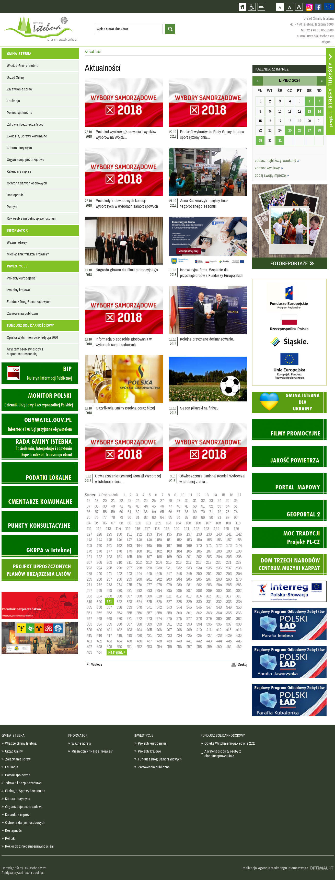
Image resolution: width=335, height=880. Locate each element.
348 (219, 607)
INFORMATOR (17, 230)
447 (89, 646)
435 (129, 641)
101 (148, 523)
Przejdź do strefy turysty (330, 91)
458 (199, 646)
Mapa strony (261, 7)
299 (209, 590)
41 (121, 506)
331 (209, 601)
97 (113, 523)
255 (89, 579)
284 (219, 585)
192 (99, 556)
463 (89, 652)
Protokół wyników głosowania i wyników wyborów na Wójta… (126, 134)
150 (159, 540)
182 (159, 551)
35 (227, 500)
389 (149, 624)
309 (149, 596)
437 (149, 641)
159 (89, 545)
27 (162, 500)
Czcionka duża (299, 7)
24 (137, 500)
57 (96, 511)
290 (119, 590)
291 (129, 590)
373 (149, 618)
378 (199, 618)
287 (89, 590)
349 (229, 607)
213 (149, 562)
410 (199, 629)
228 (139, 568)
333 (229, 601)
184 (179, 551)
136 (179, 534)
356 (139, 613)
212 (139, 562)
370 (119, 618)
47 (170, 506)
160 (99, 545)
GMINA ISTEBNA (19, 53)
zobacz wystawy (269, 168)
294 (159, 590)
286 (238, 585)
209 (109, 562)
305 (109, 596)
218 (198, 562)
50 (195, 506)
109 (228, 523)
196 (139, 556)
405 (149, 629)
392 (179, 624)
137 (189, 534)
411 (208, 629)
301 (229, 590)
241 (109, 573)
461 (229, 646)
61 (129, 511)
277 (149, 585)
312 (178, 596)
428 (219, 635)
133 (149, 534)
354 (119, 613)
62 (137, 511)
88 (195, 517)
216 (178, 562)
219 (208, 562)
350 (238, 607)
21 (113, 500)
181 (149, 551)
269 (229, 579)
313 (188, 596)
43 (137, 506)
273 (109, 585)
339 (129, 607)
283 (209, 585)
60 (121, 511)
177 (109, 551)
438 (159, 641)
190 (238, 551)
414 (238, 629)
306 (119, 596)
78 (113, 517)
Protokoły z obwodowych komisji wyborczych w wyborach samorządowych (127, 203)
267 (209, 579)
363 (209, 613)
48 (178, 506)
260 (139, 579)
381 (229, 618)
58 (105, 511)
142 (238, 534)
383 (89, 624)
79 (121, 517)
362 (199, 613)
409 (189, 629)
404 (139, 629)
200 (179, 556)
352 (99, 613)
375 (169, 618)
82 (145, 517)
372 (139, 618)
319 (89, 601)
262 (159, 579)
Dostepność (15, 195)
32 (203, 500)
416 (99, 635)
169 (189, 545)
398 (238, 624)
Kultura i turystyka (19, 148)
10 (182, 495)
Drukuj (242, 664)
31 (195, 500)
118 (156, 528)
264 (179, 579)
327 (169, 601)
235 (209, 568)
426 (199, 635)
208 (99, 562)
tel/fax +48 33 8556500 (317, 30)
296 (179, 590)
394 (199, 624)
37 (88, 506)
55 (235, 506)
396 (219, 624)
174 (238, 545)
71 (211, 511)
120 (176, 528)
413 (228, 629)
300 (219, 590)
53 (219, 506)
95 (96, 523)
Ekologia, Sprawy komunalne (27, 136)
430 (238, 635)
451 (129, 646)
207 (89, 562)
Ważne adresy (17, 242)
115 (127, 528)
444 (219, 641)
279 (169, 585)
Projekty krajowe (18, 290)
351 (89, 613)
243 (129, 573)
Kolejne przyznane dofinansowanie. (207, 339)
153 (189, 540)
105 (188, 523)
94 (88, 523)
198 (159, 556)
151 (169, 540)
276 (139, 585)
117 (147, 528)
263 (169, 579)
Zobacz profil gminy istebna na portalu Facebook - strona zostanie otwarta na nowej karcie (318, 7)
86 (178, 517)
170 (199, 545)
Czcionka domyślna (280, 7)
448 (99, 646)
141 (229, 534)
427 (209, 635)
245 (149, 573)
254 (238, 573)
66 (170, 511)
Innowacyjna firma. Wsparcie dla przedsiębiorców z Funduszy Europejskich (211, 272)
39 (105, 506)
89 (203, 517)
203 (209, 556)
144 (99, 540)
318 (238, 596)
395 (209, 624)
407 (169, 629)
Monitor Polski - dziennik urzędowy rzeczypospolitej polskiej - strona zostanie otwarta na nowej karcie (40, 400)
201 (189, 556)
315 (208, 596)
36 (235, 500)
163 (129, 545)
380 (219, 618)
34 (219, 500)
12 (198, 495)
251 (209, 573)
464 (99, 652)
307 (129, 596)
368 (99, 618)
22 (121, 500)
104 (178, 523)
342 (159, 607)
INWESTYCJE (17, 266)
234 (199, 568)
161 (109, 545)
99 (129, 523)
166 (159, 545)
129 (109, 534)
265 (189, 579)
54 (227, 506)
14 (215, 495)
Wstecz (96, 664)
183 (169, 551)
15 (223, 495)
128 (99, 534)
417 (109, 635)
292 (139, 590)
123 (206, 528)
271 (89, 585)
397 (229, 624)
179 (129, 551)
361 (189, 613)
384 (99, 624)
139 (209, 534)
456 (179, 646)
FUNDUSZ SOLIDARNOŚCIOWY (30, 325)
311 (168, 596)
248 (179, 573)
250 (199, 573)
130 (119, 534)
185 (189, 551)
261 (149, 579)
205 (229, 556)
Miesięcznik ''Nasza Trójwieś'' (28, 254)
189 (229, 551)
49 (186, 506)
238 (238, 568)
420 (139, 635)
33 (211, 500)
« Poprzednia (109, 495)
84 (162, 517)
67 (178, 511)
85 (170, 517)
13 (207, 495)
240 (99, 573)
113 (108, 528)
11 (190, 495)
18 (88, 500)
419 (129, 635)
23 (129, 500)
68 (186, 511)
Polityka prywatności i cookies (23, 872)
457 (189, 646)
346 (199, 607)
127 (89, 534)
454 (159, 646)
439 (169, 641)
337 (109, 607)
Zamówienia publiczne (23, 313)
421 (149, 635)
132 (139, 534)
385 (109, 624)
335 (89, 607)
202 (199, 556)
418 (119, 635)
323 (129, 601)
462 (238, 646)
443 (209, 641)
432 (99, 641)
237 (229, 568)
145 (109, 540)
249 (189, 573)
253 (229, 573)
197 (149, 556)
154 (199, 540)
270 (238, 579)
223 (89, 568)
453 (149, 646)
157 (229, 540)
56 (88, 511)
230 (159, 568)
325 (149, 601)
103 (168, 523)
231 (169, 568)
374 (159, 618)
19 (96, 500)
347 (209, 607)
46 (162, 506)
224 (99, 568)
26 (154, 500)
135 (169, 534)
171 (209, 545)
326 (159, 601)
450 (119, 646)
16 (231, 495)
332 (219, 601)
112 (98, 528)
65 (162, 511)
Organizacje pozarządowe (25, 159)
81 (137, 517)
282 (199, 585)
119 (166, 528)
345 (189, 607)
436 (139, 641)
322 (119, 601)
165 (149, 545)
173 (229, 545)
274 (119, 585)
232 (179, 568)
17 (239, 495)
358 (159, 613)
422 (159, 635)
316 (218, 596)
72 (219, 511)
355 (129, 613)
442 (199, 641)
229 (149, 568)
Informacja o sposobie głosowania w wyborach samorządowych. (124, 341)
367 (89, 618)
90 (211, 517)
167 (169, 545)
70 (203, 511)
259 (129, 579)
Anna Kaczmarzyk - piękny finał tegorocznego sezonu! (203, 203)
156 (219, 540)
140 (219, 534)
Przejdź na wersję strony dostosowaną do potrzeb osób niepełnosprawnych (252, 7)
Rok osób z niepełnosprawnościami (31, 218)
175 (89, 551)
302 (238, 590)
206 (238, 556)
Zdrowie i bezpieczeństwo (25, 124)
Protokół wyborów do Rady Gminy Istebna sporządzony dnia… (212, 134)
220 (218, 562)
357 (149, 613)
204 (219, 556)
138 (199, 534)
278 (159, 585)
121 (186, 528)
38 (96, 506)
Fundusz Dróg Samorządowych (29, 301)
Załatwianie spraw (19, 89)
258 (119, 579)
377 (189, 618)
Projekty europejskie (21, 278)
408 (179, 629)
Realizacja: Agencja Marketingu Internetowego (275, 868)
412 (218, 629)
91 (219, 517)
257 (109, 579)
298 (199, 590)
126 (236, 528)
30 (186, 500)
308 (139, 596)
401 (109, 629)
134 (159, 534)
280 (179, 585)
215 (168, 562)
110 (237, 523)
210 (119, 562)
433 (109, 641)
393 (189, 624)
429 (229, 635)
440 (179, 641)
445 (229, 641)
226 (119, 568)
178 (119, 551)
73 (227, 511)
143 (89, 540)
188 (219, 551)
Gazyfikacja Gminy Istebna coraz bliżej (125, 408)
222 (238, 562)
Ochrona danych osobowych (27, 183)
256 (99, 579)
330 (199, 601)
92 (227, 517)
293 (149, 590)
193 (109, 556)
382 (238, 618)
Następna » (116, 652)
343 (169, 607)
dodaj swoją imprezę (272, 175)
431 (89, 641)
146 (119, 540)
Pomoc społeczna (19, 112)
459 (209, 646)
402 (119, 629)
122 (196, 528)
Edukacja (13, 101)
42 (129, 506)
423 (169, 635)
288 (99, 590)
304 (99, 596)
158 (238, 540)
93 (235, 517)
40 (113, 506)
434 (119, 641)
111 (89, 528)
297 (189, 590)
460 (219, 646)
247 (169, 573)
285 (229, 585)
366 (238, 613)
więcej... (328, 41)
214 (158, 562)
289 (109, 590)
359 (169, 613)
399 (89, 629)
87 (186, 517)
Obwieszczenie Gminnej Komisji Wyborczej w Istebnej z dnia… (128, 478)
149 (149, 540)
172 (219, 545)
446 (238, 641)
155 (209, 540)
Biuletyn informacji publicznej (40, 373)
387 (129, 624)
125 (226, 528)
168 (179, 545)
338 (119, 607)
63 (145, 511)
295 (169, 590)
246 (159, 573)
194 (119, 556)
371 (129, 618)
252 (219, 573)
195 (129, 556)
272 (99, 585)
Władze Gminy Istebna (22, 65)
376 (179, 618)
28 (170, 500)
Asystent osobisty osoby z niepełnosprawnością (25, 351)
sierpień (322, 81)
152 (179, 540)
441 (189, 641)
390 (159, 624)
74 (235, 511)
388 (139, 624)
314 (198, 596)
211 (129, 562)
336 (99, 607)
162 (119, 545)
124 (216, 528)
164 (139, 545)
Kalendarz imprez (19, 171)
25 (145, 500)
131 (129, 534)
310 (159, 596)
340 (139, 607)
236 (219, 568)
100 (138, 523)
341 (149, 607)
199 (169, 556)
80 (129, 517)
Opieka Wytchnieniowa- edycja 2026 (32, 337)
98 (121, 523)
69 (195, 511)
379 (209, 618)
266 (199, 579)
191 (89, 556)
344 (179, 607)
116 (137, 528)
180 (139, 551)
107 (208, 523)
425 (189, 635)
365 (229, 613)
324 (139, 601)
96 (105, 523)
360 (179, 613)
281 (189, 585)
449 (109, 646)
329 (189, 601)
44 (145, 506)
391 (169, 624)
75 (88, 517)
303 (89, 596)
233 (189, 568)
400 (99, 629)
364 (219, 613)
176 (99, 551)
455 (169, 646)
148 (139, 540)
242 (119, 573)
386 (119, 624)
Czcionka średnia (289, 7)
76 (96, 517)
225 (109, 568)
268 (219, 579)
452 (139, 646)
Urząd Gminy (16, 77)
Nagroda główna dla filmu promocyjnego (127, 270)
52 (211, 506)
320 (99, 601)
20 (105, 500)
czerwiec (257, 81)
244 (139, 573)
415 (89, 635)
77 (105, 517)
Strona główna (242, 7)
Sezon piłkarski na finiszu (199, 408)
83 (154, 517)
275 (129, 585)
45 (154, 506)
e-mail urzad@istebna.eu (315, 36)
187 (209, 551)
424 (179, 635)
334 (238, 601)
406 (159, 629)
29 (178, 500)
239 (89, 573)
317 (228, 596)
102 (158, 523)
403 (129, 629)
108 (218, 523)
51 (203, 506)
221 (228, 562)
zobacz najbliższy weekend (277, 160)
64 (154, 511)
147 (129, 540)
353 (109, 613)
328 (179, 601)
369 (109, 618)
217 (188, 562)
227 (129, 568)
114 (118, 528)
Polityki (12, 206)
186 (199, 551)
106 (198, 523)
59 (113, 511)
